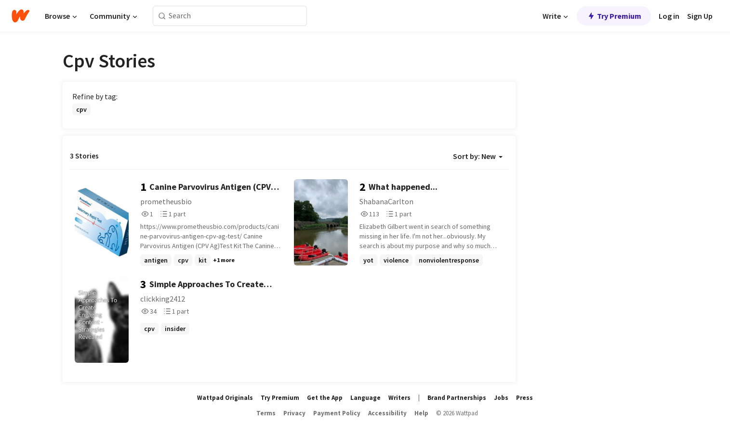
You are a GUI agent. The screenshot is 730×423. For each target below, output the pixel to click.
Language (365, 398)
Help (421, 413)
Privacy (294, 413)
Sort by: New (478, 156)
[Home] (20, 16)
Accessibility (387, 413)
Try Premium (613, 16)
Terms (266, 413)
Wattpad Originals (225, 398)
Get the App (325, 398)
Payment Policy (336, 413)
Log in (669, 16)
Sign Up (700, 16)
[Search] (162, 16)
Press (524, 398)
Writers (399, 398)
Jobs (501, 398)
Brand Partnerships (456, 398)
